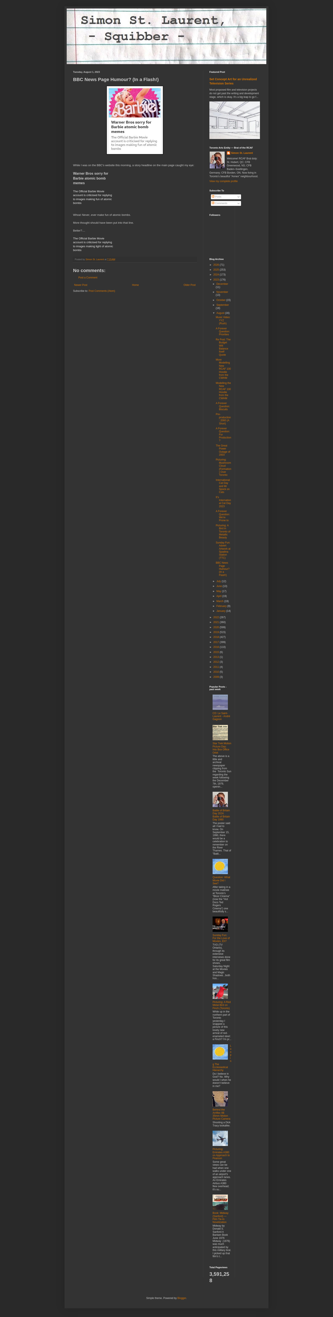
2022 (216, 617)
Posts (216, 196)
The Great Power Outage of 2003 (223, 450)
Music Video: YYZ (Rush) (223, 320)
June (219, 586)
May (219, 591)
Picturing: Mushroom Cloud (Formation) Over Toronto (223, 467)
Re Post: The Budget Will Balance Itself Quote (223, 347)
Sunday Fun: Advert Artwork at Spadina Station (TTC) (223, 550)
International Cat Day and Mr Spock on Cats (223, 486)
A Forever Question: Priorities (223, 331)
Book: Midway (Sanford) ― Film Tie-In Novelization (221, 1218)
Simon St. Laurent (242, 153)
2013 (216, 657)
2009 (216, 676)
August (220, 313)
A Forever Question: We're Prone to (223, 516)
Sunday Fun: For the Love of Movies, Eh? (221, 938)
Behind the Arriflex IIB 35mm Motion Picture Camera (221, 1114)
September (222, 304)
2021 (216, 622)
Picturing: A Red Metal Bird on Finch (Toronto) (222, 1005)
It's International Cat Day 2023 (223, 502)
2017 (216, 642)
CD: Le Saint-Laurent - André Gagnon (221, 716)
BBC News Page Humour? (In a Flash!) (222, 569)
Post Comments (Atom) (102, 290)
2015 (216, 652)
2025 (216, 269)
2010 (216, 671)
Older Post (189, 285)
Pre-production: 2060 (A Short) (223, 419)
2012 (216, 661)
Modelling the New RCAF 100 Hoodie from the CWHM (223, 391)
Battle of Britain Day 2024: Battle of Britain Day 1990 (221, 815)
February (221, 606)
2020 (216, 627)
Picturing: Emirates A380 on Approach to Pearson (221, 1154)
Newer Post (80, 285)
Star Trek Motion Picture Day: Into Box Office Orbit (222, 748)
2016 (216, 647)
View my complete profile (223, 181)
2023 (216, 279)
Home (135, 285)
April (219, 596)
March (220, 601)
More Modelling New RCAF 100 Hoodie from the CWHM (223, 368)
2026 (216, 264)
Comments (219, 203)
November (222, 292)
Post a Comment (87, 277)
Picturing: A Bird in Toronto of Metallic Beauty (223, 531)
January (221, 610)
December (222, 283)
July (219, 581)
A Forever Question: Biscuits (223, 406)
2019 (216, 632)
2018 (216, 637)
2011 (216, 667)
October (221, 300)
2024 (216, 274)
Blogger (181, 1298)
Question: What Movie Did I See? (221, 880)
